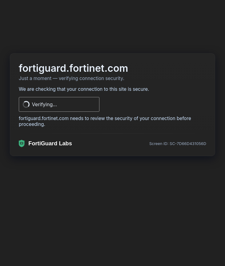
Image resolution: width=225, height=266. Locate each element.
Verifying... (44, 104)
